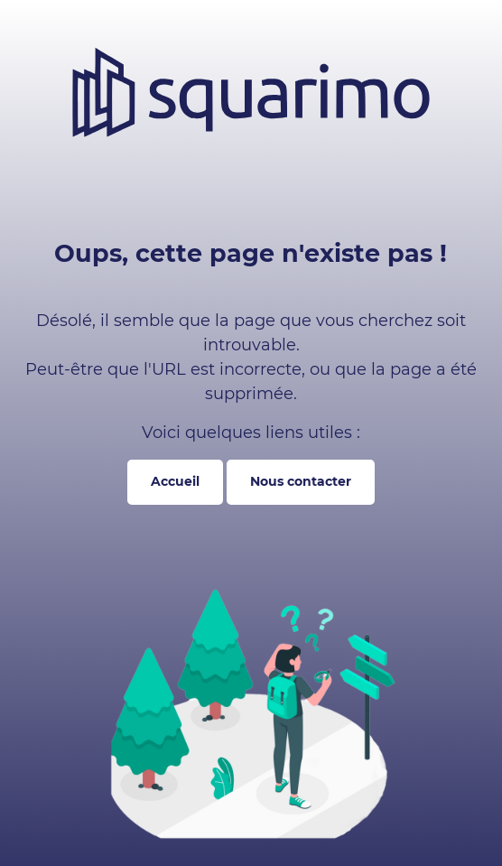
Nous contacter (300, 481)
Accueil (175, 481)
